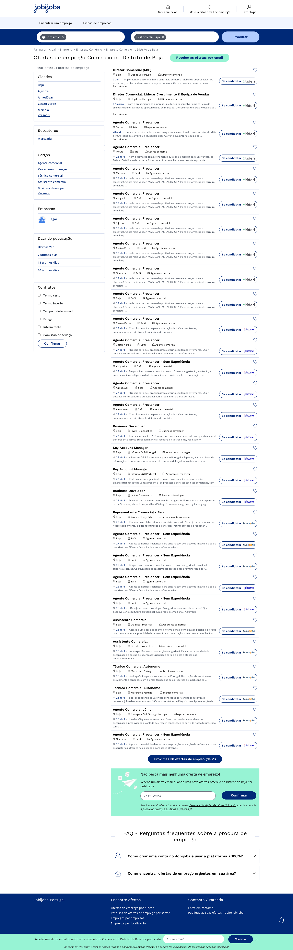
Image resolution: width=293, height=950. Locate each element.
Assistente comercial (52, 182)
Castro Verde (47, 104)
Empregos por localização (128, 923)
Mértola (43, 110)
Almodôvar (45, 97)
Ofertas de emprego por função (132, 908)
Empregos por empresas (127, 918)
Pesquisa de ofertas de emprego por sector (140, 913)
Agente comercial (50, 163)
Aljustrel (43, 91)
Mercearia (45, 139)
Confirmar (52, 343)
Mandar (241, 939)
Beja (41, 85)
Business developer (51, 188)
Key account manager (53, 169)
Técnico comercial (50, 175)
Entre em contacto (200, 908)
